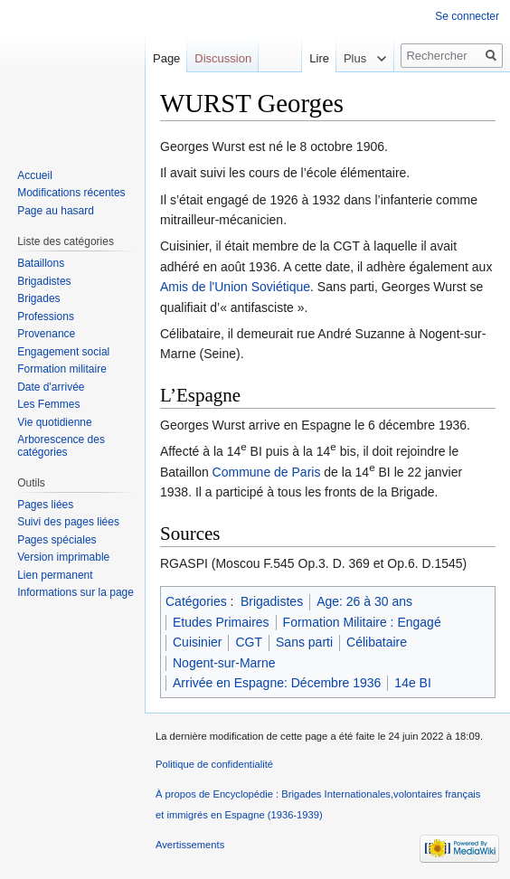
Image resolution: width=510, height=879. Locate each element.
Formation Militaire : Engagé (362, 622)
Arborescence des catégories (61, 445)
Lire (306, 58)
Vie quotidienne (54, 422)
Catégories (196, 601)
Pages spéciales (56, 540)
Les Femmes (48, 404)
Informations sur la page (75, 592)
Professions (45, 316)
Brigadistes (272, 601)
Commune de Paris (266, 472)
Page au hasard (55, 210)
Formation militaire (62, 369)
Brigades (38, 298)
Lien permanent (54, 575)
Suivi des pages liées (68, 521)
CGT (248, 642)
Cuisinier (197, 642)
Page (166, 58)
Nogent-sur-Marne (224, 663)
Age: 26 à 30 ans (364, 601)
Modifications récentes (71, 192)
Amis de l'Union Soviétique (235, 286)
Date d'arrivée (50, 387)
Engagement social (63, 351)
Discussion (222, 58)
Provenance (46, 333)
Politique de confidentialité (214, 764)
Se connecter (467, 16)
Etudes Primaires (221, 622)
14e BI (412, 683)
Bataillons (40, 263)
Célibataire (376, 642)
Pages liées (45, 504)
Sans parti (304, 642)
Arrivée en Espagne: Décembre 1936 (277, 683)
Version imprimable (63, 557)
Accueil (34, 175)
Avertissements (190, 844)
